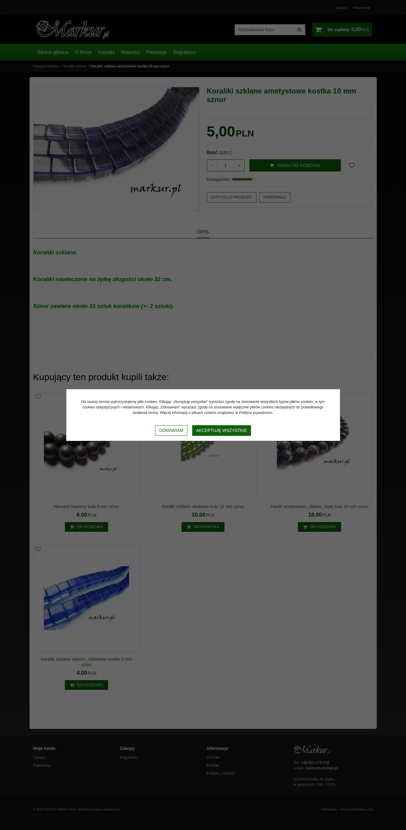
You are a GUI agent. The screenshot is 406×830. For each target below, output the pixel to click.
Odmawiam (171, 430)
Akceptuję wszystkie (221, 430)
